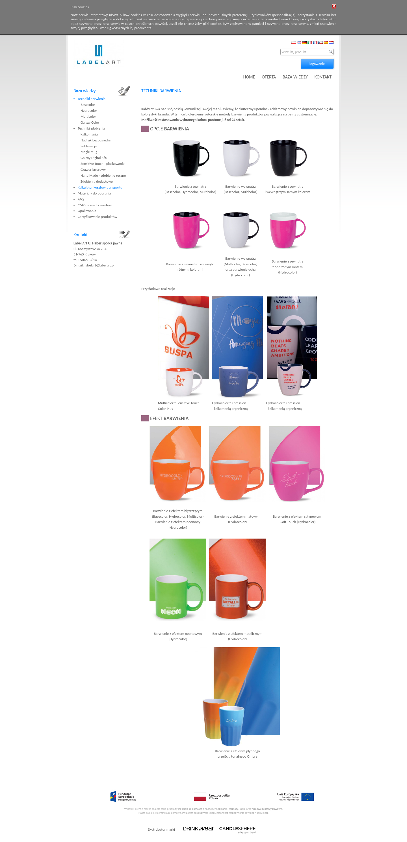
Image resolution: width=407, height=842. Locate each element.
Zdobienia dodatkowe (97, 181)
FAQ (81, 199)
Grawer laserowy (93, 169)
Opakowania (87, 211)
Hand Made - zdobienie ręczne (103, 175)
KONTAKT (323, 77)
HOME (249, 77)
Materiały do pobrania (94, 193)
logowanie (317, 64)
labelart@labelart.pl (99, 265)
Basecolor (88, 104)
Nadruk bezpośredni (96, 140)
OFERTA (269, 77)
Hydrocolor (89, 110)
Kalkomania (89, 134)
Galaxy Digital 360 (94, 158)
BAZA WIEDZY (295, 77)
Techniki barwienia (91, 99)
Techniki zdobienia (91, 128)
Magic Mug (89, 152)
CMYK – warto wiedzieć (95, 205)
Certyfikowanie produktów (97, 217)
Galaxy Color (90, 122)
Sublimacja (89, 146)
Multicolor (88, 116)
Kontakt (80, 234)
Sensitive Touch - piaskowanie (103, 163)
